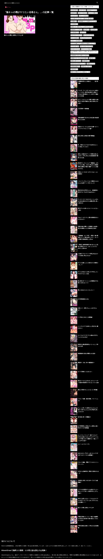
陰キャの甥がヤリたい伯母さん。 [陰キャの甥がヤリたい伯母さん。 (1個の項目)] (80, 72)
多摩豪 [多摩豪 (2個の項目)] (74, 21)
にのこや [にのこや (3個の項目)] (83, 10)
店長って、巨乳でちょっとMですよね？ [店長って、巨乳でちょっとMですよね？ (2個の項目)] (82, 27)
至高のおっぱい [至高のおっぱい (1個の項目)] (86, 66)
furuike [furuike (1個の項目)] (86, 29)
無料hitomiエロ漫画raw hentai (16, 3)
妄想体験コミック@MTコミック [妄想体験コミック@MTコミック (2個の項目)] (87, 21)
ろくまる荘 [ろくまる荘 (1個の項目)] (75, 38)
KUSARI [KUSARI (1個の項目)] (94, 29)
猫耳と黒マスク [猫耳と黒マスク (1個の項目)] (76, 61)
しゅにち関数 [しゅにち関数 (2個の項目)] (93, 13)
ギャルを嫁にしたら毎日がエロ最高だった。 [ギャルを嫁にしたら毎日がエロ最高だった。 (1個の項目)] (83, 43)
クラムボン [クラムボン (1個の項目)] (75, 46)
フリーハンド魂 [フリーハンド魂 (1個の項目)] (86, 49)
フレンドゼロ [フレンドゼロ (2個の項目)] (84, 15)
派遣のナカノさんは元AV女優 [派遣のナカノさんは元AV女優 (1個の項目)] (79, 58)
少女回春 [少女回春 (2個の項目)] (74, 24)
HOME (51, 550)
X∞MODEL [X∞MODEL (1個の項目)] (75, 32)
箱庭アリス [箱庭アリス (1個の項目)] (91, 63)
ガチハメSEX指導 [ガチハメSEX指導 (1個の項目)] (76, 40)
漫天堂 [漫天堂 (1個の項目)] (92, 58)
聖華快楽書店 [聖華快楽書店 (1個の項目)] (75, 66)
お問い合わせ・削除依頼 (52, 553)
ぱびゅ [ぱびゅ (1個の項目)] (83, 32)
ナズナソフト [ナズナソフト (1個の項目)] (75, 49)
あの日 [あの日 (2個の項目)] (74, 13)
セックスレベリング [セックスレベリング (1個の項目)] (87, 46)
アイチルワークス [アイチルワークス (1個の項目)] (86, 38)
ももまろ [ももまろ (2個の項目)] (74, 15)
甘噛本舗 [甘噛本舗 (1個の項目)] (86, 61)
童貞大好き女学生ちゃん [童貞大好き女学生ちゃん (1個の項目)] (78, 63)
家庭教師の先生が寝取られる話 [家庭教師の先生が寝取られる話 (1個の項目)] (80, 55)
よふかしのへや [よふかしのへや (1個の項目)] (89, 35)
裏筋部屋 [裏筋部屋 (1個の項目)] (74, 69)
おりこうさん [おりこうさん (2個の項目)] (83, 13)
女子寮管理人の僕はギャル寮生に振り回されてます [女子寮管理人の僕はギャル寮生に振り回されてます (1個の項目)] (84, 52)
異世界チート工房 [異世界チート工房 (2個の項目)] (76, 29)
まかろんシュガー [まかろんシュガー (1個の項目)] (76, 35)
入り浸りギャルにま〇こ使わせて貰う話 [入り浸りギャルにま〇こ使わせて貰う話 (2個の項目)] (82, 18)
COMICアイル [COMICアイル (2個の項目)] (92, 10)
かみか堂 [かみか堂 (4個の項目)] (74, 10)
